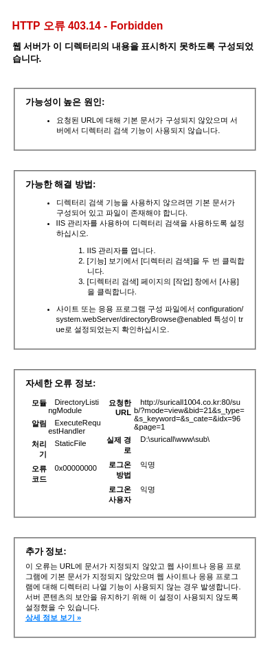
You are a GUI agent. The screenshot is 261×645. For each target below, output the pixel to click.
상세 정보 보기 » (53, 617)
